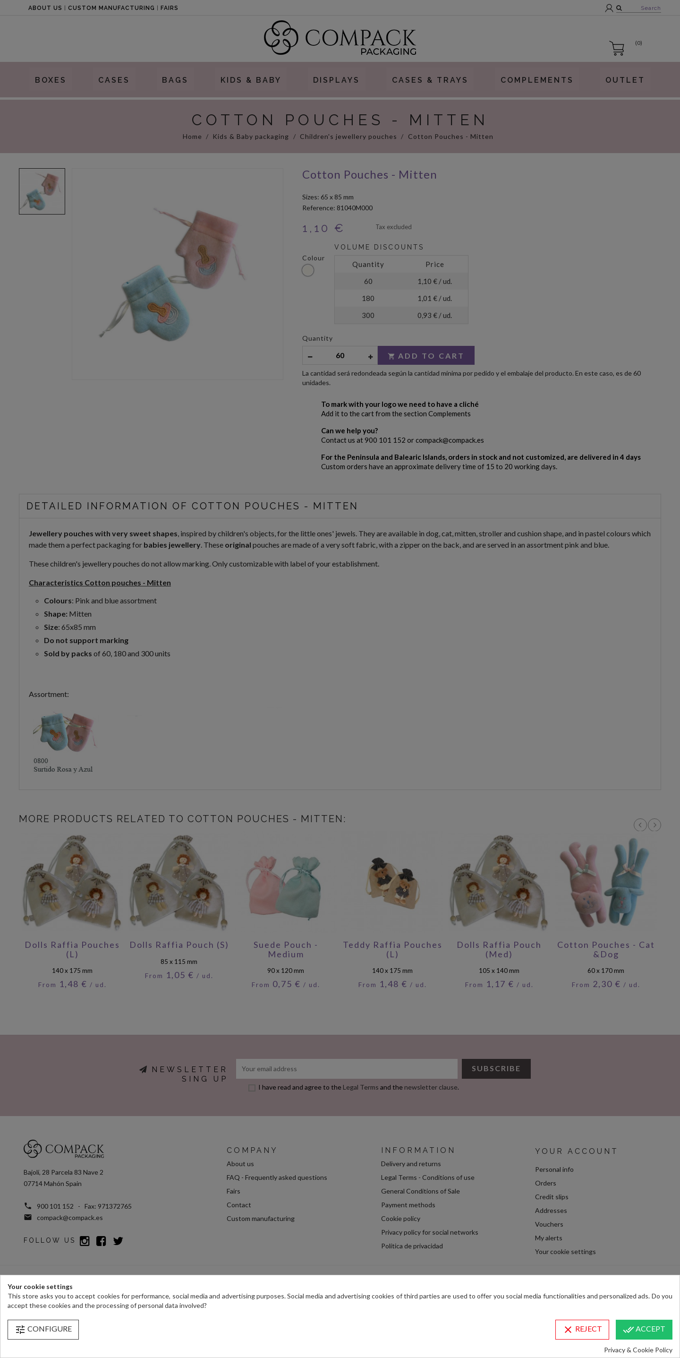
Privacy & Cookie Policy (638, 1350)
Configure (43, 1329)
